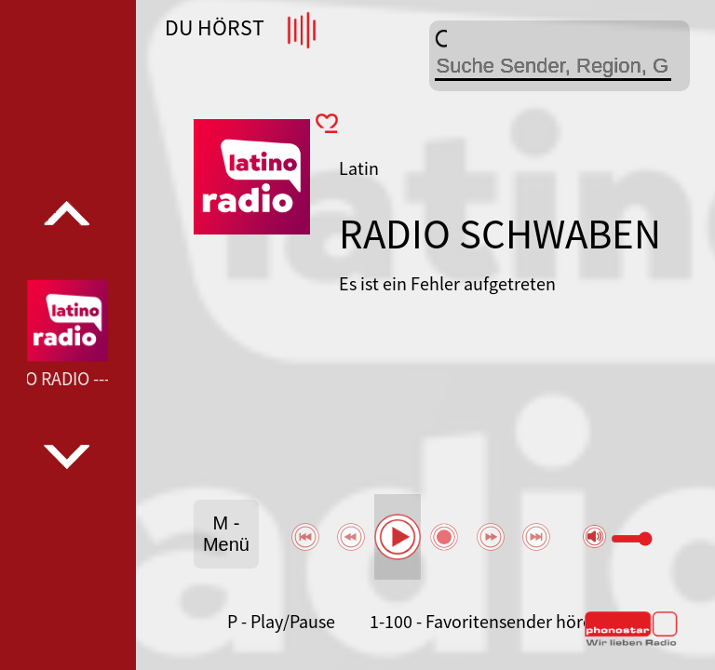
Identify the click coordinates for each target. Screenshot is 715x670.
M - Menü (226, 534)
